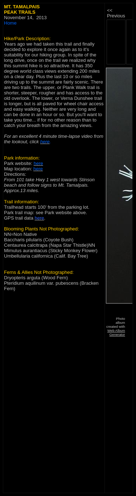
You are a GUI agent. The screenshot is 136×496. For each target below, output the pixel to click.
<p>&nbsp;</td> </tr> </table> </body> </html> (119, 185)
